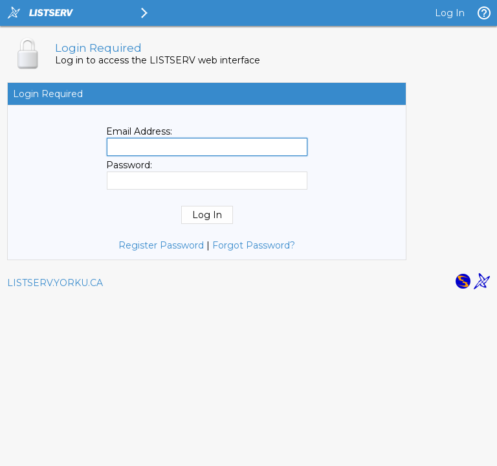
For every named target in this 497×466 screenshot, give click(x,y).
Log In (450, 13)
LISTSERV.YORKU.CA (55, 283)
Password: (129, 165)
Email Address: (139, 131)
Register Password (161, 245)
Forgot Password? (253, 245)
